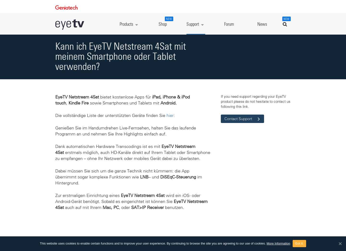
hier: (171, 115)
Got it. (299, 243)
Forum (229, 24)
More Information (278, 243)
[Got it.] (340, 243)
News (262, 24)
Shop (165, 22)
